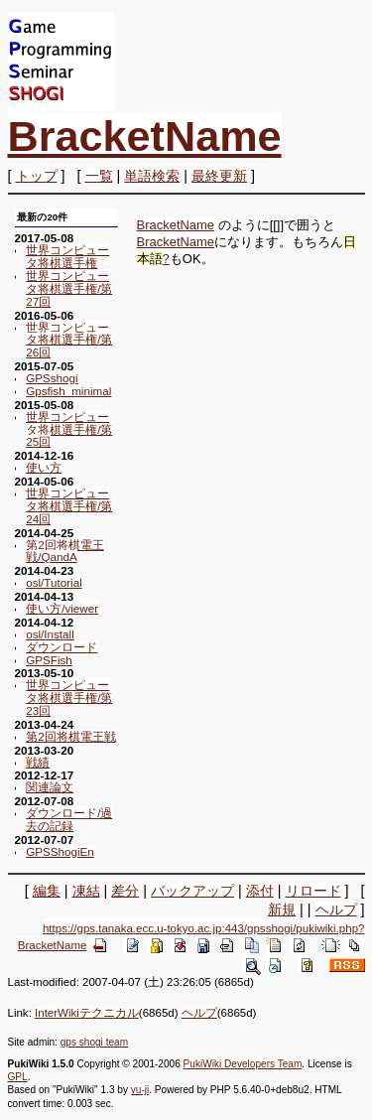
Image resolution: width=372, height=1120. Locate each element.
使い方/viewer (62, 608)
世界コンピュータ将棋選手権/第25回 (69, 429)
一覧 (99, 176)
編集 (47, 891)
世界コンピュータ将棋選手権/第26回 (69, 340)
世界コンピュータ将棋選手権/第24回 (69, 506)
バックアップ (192, 891)
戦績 (38, 762)
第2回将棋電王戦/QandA (64, 551)
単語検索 (152, 176)
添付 (260, 891)
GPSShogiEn (60, 851)
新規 (282, 909)
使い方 (44, 467)
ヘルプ (336, 909)
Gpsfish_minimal (68, 390)
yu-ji (140, 1089)
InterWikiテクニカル (87, 1013)
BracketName (145, 136)
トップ (37, 176)
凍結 (86, 891)
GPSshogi (51, 377)
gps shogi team (94, 1042)
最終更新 (219, 176)
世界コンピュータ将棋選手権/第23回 (69, 697)
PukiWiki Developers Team (243, 1063)
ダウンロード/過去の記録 (69, 819)
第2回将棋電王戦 (70, 736)
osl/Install (50, 634)
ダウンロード (61, 646)
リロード (313, 891)
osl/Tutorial (54, 582)
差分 (125, 891)
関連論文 (49, 786)
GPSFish (49, 659)
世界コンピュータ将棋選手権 (67, 256)
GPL (18, 1076)
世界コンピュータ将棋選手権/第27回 (69, 288)
